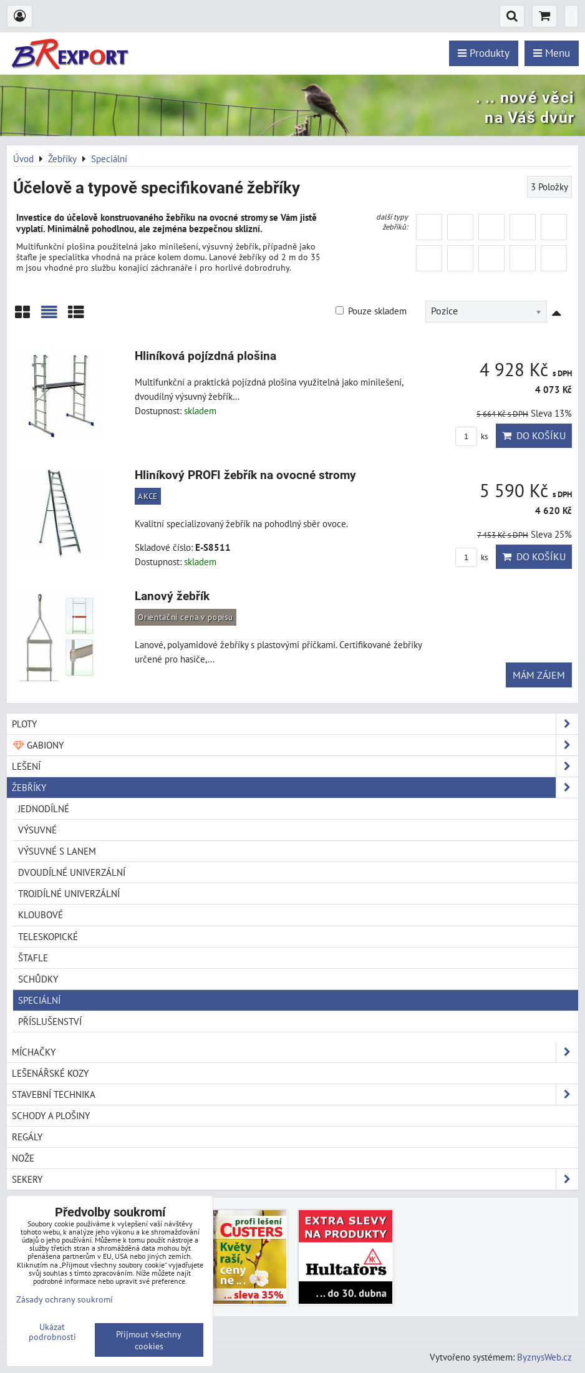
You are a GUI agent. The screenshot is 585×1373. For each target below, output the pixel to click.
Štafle (33, 957)
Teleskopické (48, 936)
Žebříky (295, 787)
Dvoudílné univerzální (71, 872)
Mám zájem (539, 675)
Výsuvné (37, 829)
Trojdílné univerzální (69, 893)
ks (471, 436)
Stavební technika (295, 1094)
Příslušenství (50, 1021)
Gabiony (295, 745)
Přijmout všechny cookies (148, 1340)
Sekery (295, 1179)
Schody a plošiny (51, 1115)
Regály (27, 1136)
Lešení (295, 766)
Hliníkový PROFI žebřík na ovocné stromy (245, 475)
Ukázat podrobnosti (52, 1332)
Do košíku (534, 435)
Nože (23, 1158)
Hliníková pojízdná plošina (205, 356)
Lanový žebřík (172, 596)
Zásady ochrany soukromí (64, 1299)
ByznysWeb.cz (544, 1357)
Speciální (39, 1000)
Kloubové (40, 914)
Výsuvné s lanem (57, 851)
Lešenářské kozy (50, 1073)
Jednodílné (43, 808)
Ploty (295, 724)
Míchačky (295, 1052)
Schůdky (38, 979)
